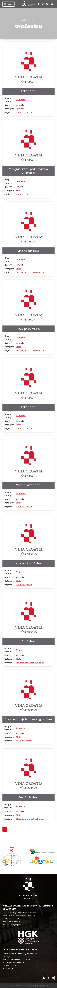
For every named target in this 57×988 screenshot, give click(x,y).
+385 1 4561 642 (12, 919)
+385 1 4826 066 (12, 965)
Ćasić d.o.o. (28, 641)
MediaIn (45, 985)
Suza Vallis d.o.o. (28, 797)
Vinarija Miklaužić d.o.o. (28, 563)
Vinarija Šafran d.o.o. (28, 485)
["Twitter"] (43, 4)
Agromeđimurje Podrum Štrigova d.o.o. (28, 719)
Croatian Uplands (24, 112)
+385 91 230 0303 (14, 922)
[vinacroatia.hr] (28, 4)
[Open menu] (8, 4)
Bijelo (18, 190)
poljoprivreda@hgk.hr (15, 962)
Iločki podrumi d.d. (28, 329)
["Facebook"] (38, 4)
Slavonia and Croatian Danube (30, 272)
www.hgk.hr (7, 956)
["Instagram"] (47, 4)
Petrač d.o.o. (28, 91)
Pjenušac (20, 109)
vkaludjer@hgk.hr (14, 925)
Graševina (21, 99)
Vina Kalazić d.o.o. (28, 251)
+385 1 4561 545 (12, 968)
